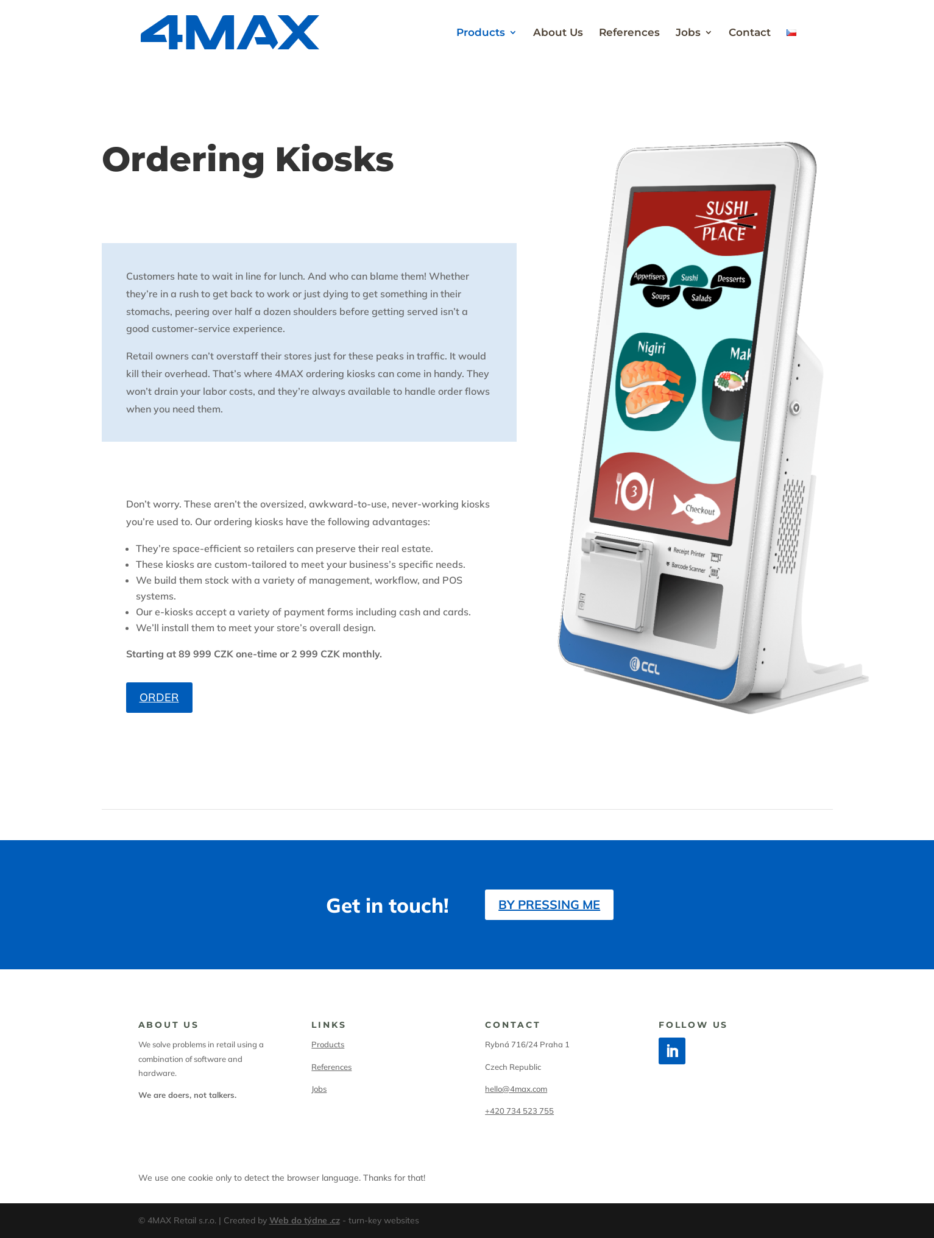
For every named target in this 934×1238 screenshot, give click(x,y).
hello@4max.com (516, 1089)
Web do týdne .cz (304, 1220)
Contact (750, 33)
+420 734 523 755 (519, 1111)
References (629, 33)
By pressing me (549, 904)
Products (480, 33)
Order (159, 697)
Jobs (688, 33)
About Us (558, 33)
